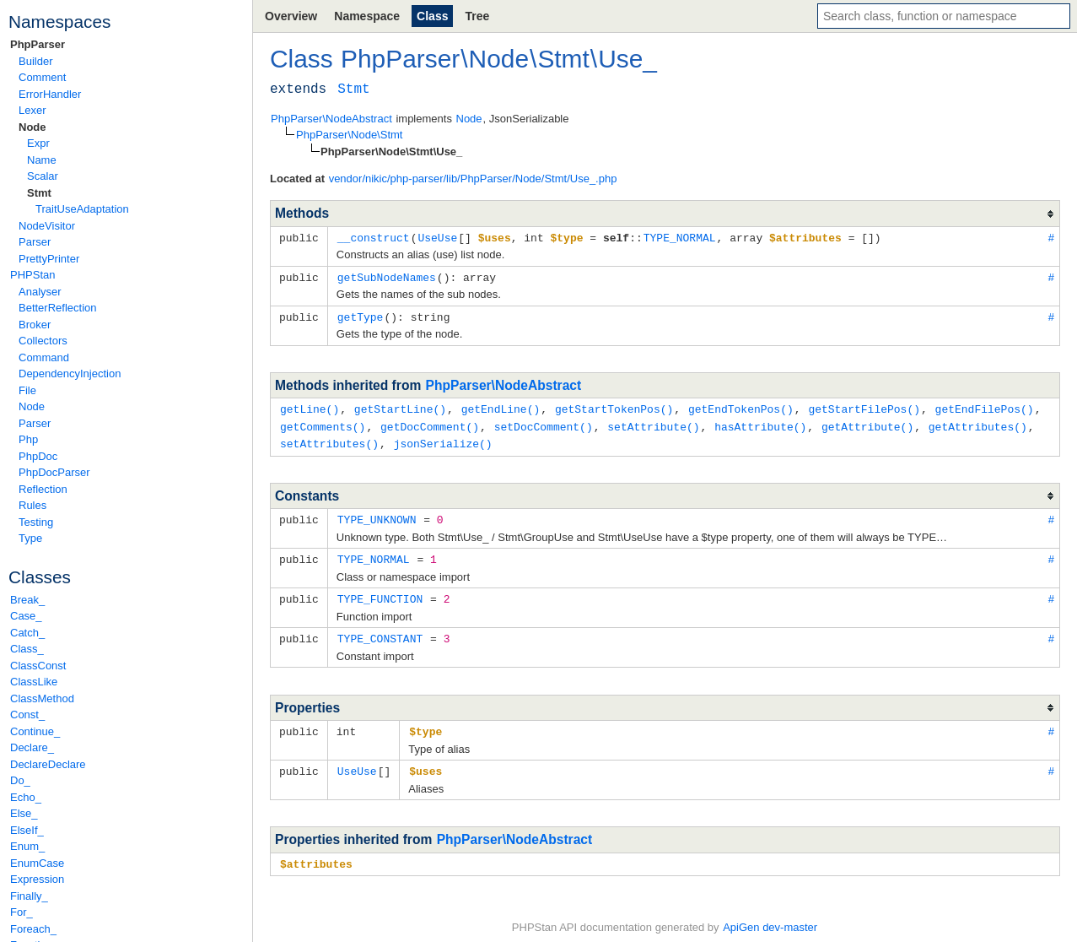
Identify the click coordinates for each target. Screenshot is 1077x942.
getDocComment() (429, 422)
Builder (35, 61)
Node (32, 127)
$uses (425, 761)
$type (425, 722)
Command (44, 357)
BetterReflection (58, 307)
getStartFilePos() (864, 406)
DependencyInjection (70, 373)
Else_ (24, 813)
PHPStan (32, 274)
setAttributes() (329, 439)
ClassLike (33, 681)
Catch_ (27, 632)
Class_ (27, 648)
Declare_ (32, 747)
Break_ (27, 599)
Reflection (43, 489)
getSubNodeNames (386, 276)
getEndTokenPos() (741, 406)
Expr (38, 143)
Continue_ (35, 731)
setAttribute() (653, 422)
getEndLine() (501, 406)
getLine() (309, 406)
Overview (291, 16)
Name (42, 160)
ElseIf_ (27, 830)
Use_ (627, 59)
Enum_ (27, 846)
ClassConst (38, 665)
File (27, 390)
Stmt (39, 193)
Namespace (367, 16)
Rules (32, 505)
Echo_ (25, 797)
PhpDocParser (54, 472)
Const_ (27, 714)
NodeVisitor (47, 225)
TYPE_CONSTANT (380, 630)
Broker (35, 324)
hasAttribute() (760, 422)
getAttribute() (867, 422)
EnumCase (37, 863)
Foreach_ (33, 929)
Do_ (20, 780)
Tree (477, 16)
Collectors (43, 340)
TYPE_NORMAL (680, 237)
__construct (373, 237)
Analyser (40, 291)
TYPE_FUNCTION (380, 591)
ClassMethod (42, 698)
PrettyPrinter (49, 258)
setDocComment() (543, 422)
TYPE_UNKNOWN (377, 514)
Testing (36, 522)
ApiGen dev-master (770, 917)
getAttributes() (978, 422)
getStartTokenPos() (614, 406)
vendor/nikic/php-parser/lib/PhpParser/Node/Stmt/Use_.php (473, 178)
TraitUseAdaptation (82, 209)
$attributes (316, 853)
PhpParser (37, 44)
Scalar (42, 176)
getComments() (322, 422)
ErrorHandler (50, 94)
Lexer (32, 110)
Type (30, 538)
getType (360, 314)
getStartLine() (400, 406)
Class (432, 16)
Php (28, 439)
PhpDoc (38, 456)
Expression (37, 879)
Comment (42, 77)
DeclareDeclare (48, 764)
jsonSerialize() (443, 439)
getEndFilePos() (984, 406)
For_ (21, 912)
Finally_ (29, 896)
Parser (35, 242)
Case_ (26, 615)
